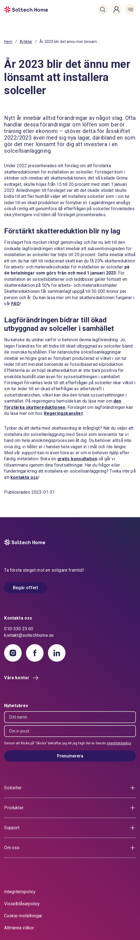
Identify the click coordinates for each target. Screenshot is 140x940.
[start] (15, 9)
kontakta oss (24, 477)
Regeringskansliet (63, 413)
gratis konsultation (77, 458)
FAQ (15, 303)
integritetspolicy (119, 743)
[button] (102, 9)
